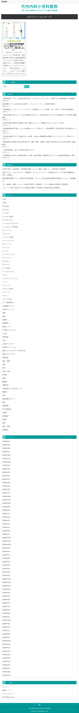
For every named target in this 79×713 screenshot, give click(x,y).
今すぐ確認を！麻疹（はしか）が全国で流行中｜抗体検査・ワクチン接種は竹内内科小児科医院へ (35, 184)
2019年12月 (6, 672)
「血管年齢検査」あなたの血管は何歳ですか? (18, 150)
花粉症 (4, 412)
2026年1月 (6, 452)
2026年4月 (6, 441)
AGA (4, 199)
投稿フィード (7, 690)
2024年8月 (6, 510)
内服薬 (4, 320)
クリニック (6, 247)
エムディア (12, 41)
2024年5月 (6, 520)
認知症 (4, 419)
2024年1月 (6, 534)
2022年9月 (6, 589)
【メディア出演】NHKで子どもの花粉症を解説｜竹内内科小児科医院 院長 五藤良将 (31, 188)
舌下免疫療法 (7, 409)
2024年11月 (6, 500)
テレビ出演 (6, 268)
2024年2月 (6, 531)
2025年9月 (6, 465)
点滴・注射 (6, 371)
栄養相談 (5, 357)
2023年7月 (6, 555)
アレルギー (6, 213)
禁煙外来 (5, 385)
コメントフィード (8, 694)
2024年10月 (6, 503)
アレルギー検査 (7, 216)
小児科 (4, 333)
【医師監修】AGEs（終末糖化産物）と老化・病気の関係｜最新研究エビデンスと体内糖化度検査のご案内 (38, 155)
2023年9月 (6, 548)
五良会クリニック (8, 309)
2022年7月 (6, 596)
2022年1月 (6, 617)
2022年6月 (6, 599)
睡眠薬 (4, 382)
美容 (19, 41)
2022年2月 (6, 613)
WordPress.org (8, 697)
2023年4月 (6, 565)
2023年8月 (6, 551)
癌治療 (4, 375)
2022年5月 (6, 603)
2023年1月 (6, 575)
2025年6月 (6, 476)
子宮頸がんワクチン (9, 330)
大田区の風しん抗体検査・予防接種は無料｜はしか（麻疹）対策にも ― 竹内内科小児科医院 (33, 169)
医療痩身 (5, 323)
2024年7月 (6, 514)
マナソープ (6, 292)
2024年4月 (6, 524)
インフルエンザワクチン (10, 223)
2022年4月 (6, 606)
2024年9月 (6, 507)
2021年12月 (6, 620)
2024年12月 (6, 496)
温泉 (3, 364)
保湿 (3, 313)
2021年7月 (6, 630)
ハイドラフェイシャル (10, 278)
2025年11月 (6, 459)
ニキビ (4, 275)
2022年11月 (6, 582)
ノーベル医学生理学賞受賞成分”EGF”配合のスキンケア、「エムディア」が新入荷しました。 (14, 47)
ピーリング (6, 285)
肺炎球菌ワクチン (8, 399)
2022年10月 (6, 586)
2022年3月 (6, 610)
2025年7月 (6, 472)
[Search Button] (39, 704)
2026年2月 (6, 448)
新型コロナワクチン (9, 354)
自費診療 (5, 406)
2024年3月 (6, 527)
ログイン (5, 687)
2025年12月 (6, 455)
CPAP (4, 203)
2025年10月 (6, 462)
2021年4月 (6, 637)
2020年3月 (6, 661)
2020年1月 (6, 668)
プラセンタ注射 (7, 289)
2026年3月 (6, 445)
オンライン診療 (7, 237)
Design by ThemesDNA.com (39, 711)
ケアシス (5, 251)
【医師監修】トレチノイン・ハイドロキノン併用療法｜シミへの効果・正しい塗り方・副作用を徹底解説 (38, 109)
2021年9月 (6, 624)
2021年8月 (6, 627)
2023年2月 (6, 572)
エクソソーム (7, 230)
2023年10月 (6, 544)
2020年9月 (6, 644)
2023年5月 (6, 562)
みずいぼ (5, 210)
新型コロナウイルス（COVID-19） (14, 351)
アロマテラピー (7, 220)
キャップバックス (8, 240)
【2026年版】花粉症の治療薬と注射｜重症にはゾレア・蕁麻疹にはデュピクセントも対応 (33, 123)
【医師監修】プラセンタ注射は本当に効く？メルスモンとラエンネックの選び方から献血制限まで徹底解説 (38, 98)
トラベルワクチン (8, 271)
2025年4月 (6, 483)
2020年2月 (6, 665)
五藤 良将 (10, 52)
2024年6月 (6, 517)
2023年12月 (6, 538)
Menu (5, 1)
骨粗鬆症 (5, 430)
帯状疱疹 (5, 337)
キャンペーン (7, 244)
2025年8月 (6, 469)
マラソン (5, 296)
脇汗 (3, 402)
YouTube (5, 206)
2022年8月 (6, 593)
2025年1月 (6, 493)
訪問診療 (5, 416)
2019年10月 (6, 675)
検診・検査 (6, 361)
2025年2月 (6, 489)
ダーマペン (6, 265)
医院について (7, 327)
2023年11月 (6, 541)
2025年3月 (6, 486)
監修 (3, 378)
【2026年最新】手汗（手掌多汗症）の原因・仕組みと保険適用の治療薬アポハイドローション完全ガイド (38, 136)
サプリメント (7, 258)
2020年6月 (6, 651)
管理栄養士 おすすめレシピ (12, 388)
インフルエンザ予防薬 (10, 227)
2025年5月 (6, 479)
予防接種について (8, 306)
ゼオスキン (6, 261)
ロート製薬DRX (7, 302)
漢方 (3, 368)
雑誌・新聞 (6, 426)
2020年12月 (6, 641)
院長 (3, 423)
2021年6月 (6, 634)
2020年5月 (6, 655)
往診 (3, 340)
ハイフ (4, 282)
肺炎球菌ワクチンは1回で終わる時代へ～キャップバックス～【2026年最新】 (28, 104)
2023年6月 (6, 558)
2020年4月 (6, 658)
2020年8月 (6, 648)
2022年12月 (6, 579)
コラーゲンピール (8, 254)
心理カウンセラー (8, 344)
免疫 (3, 316)
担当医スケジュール (9, 347)
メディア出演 (7, 299)
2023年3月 (6, 569)
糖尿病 (4, 392)
